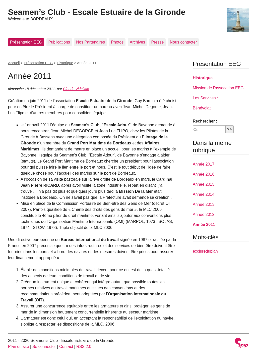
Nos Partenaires (90, 42)
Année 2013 (203, 204)
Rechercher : (205, 121)
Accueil (14, 63)
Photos (117, 42)
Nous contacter (183, 42)
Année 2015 (203, 184)
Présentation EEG (26, 42)
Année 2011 (204, 224)
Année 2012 (203, 214)
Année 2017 (203, 164)
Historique (65, 63)
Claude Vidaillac (76, 89)
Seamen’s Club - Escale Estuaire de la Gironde (96, 12)
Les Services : (205, 98)
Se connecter (44, 346)
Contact (66, 346)
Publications (59, 42)
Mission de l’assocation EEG (218, 88)
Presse (157, 42)
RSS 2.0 (83, 346)
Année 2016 (203, 174)
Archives (137, 42)
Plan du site (18, 346)
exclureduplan (205, 251)
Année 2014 (203, 194)
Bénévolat (202, 108)
